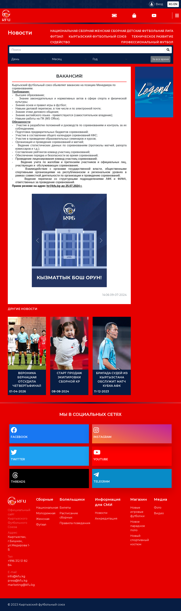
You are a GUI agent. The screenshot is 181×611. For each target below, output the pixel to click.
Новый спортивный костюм (139, 540)
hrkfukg (53, 185)
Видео (159, 513)
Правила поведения (75, 523)
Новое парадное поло (137, 526)
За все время (160, 59)
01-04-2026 (17, 391)
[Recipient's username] (87, 50)
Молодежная (46, 513)
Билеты (65, 507)
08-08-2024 (60, 391)
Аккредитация (106, 518)
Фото (157, 507)
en (175, 4)
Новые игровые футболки (137, 512)
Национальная (47, 507)
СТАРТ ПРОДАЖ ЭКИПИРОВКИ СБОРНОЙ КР (69, 377)
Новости (20, 32)
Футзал (41, 524)
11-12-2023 (101, 391)
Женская (42, 519)
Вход (159, 4)
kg (171, 4)
